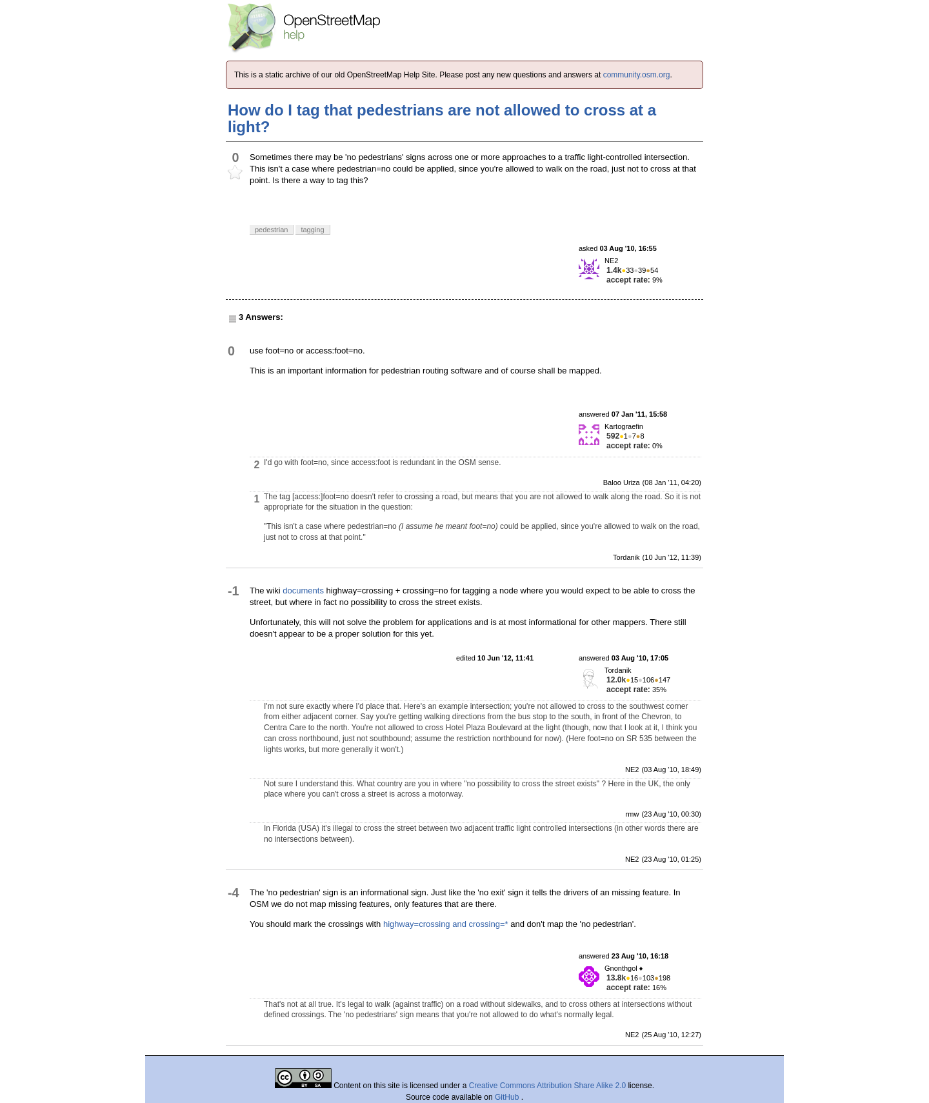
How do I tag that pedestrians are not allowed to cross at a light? (442, 118)
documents (303, 590)
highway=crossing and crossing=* (445, 924)
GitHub (508, 1097)
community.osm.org (636, 74)
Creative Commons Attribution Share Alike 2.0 (547, 1085)
